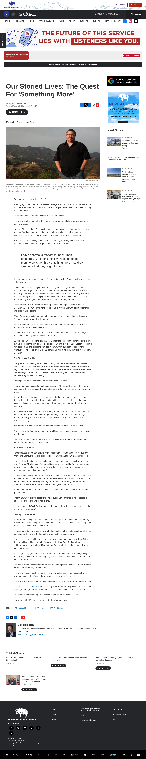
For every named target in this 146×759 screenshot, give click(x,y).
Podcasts (19, 23)
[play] (6, 16)
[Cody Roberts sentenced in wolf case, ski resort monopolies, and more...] (114, 179)
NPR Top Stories (56, 610)
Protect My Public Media (119, 716)
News (31, 23)
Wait (43, 483)
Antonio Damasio (76, 290)
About (72, 23)
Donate (136, 6)
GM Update (2, 40)
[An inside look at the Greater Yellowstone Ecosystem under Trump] (114, 148)
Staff (82, 717)
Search (108, 23)
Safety (117, 23)
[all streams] (134, 16)
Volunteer (120, 5)
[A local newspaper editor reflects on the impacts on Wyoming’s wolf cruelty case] (114, 201)
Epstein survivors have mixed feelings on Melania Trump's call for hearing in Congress (34, 681)
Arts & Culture (46, 23)
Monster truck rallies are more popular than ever (70, 660)
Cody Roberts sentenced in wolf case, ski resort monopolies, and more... (129, 183)
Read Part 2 (40, 201)
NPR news (39, 610)
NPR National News (22, 610)
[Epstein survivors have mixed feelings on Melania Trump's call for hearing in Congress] (13, 682)
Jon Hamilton (20, 106)
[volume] (13, 16)
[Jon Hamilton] (11, 632)
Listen (7, 23)
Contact (54, 716)
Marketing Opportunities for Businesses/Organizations (90, 712)
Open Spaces (127, 144)
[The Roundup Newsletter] (123, 114)
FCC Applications (116, 711)
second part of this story (28, 589)
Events (96, 23)
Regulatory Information (89, 722)
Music (61, 23)
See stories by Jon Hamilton (31, 636)
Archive (113, 721)
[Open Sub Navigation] (11, 23)
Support (84, 23)
